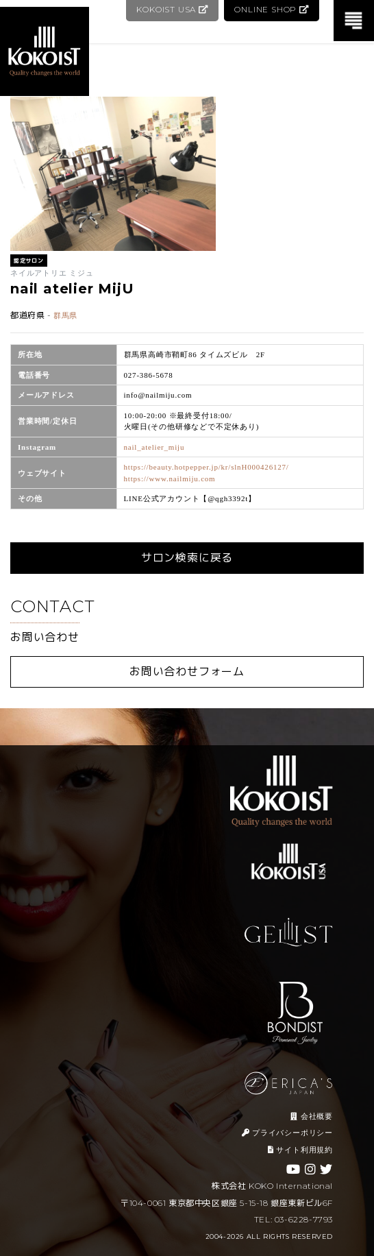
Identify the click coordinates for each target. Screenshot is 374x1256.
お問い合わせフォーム (187, 671)
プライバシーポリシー (287, 1132)
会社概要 (311, 1116)
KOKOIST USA (169, 9)
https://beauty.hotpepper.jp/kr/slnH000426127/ (206, 467)
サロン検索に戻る (187, 557)
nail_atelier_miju (154, 447)
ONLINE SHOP (271, 9)
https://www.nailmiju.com (170, 478)
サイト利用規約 (300, 1150)
